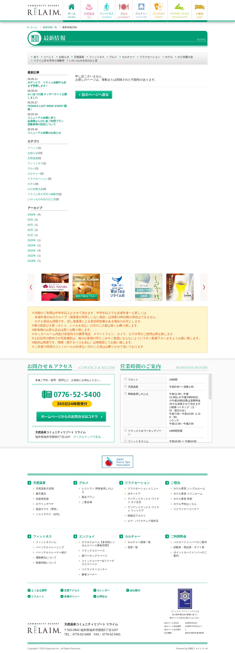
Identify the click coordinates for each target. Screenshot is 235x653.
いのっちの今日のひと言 (83, 60)
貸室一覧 (133, 547)
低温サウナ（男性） (47, 509)
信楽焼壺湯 (42, 498)
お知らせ (64, 56)
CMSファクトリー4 (197, 648)
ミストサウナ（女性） (49, 514)
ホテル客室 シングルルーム (189, 488)
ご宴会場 (87, 502)
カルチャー (128, 56)
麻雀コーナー (89, 574)
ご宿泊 (175, 483)
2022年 (32, 255)
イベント (49, 56)
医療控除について (46, 562)
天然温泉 (79, 56)
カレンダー (103, 590)
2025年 (32, 240)
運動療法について (46, 557)
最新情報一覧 (50, 27)
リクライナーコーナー (186, 509)
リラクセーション (150, 56)
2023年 (32, 250)
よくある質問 (39, 590)
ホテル (169, 56)
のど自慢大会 (185, 56)
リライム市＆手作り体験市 (49, 60)
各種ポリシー (71, 596)
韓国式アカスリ (137, 515)
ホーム (33, 27)
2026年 (32, 214)
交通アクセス (71, 590)
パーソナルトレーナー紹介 (51, 552)
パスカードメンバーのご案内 (190, 542)
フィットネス (96, 56)
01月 (30, 235)
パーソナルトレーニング (50, 547)
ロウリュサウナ (45, 503)
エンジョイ (87, 536)
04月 (30, 224)
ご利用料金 (178, 536)
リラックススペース (93, 550)
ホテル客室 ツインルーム (188, 493)
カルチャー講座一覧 (139, 542)
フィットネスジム (46, 542)
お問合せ (102, 596)
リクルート (37, 596)
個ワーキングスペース (94, 555)
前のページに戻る (93, 95)
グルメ (113, 56)
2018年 (32, 260)
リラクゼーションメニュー (143, 488)
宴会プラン (88, 496)
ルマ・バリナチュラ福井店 (143, 520)
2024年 (32, 245)
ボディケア (134, 493)
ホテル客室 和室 (182, 498)
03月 (30, 229)
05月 (30, 219)
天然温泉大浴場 (45, 488)
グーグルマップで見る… (88, 436)
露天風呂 (41, 493)
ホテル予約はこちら (185, 503)
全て (36, 56)
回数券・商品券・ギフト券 (188, 547)
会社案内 (135, 590)
